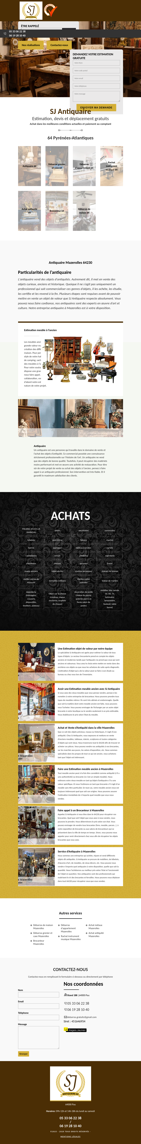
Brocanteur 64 (57, 210)
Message (38, 1036)
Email (38, 1004)
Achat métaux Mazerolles (95, 927)
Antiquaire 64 (29, 166)
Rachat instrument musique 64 (111, 166)
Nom (38, 993)
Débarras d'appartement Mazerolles (68, 928)
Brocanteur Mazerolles (38, 942)
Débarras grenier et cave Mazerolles (42, 935)
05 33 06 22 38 (17, 31)
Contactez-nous (59, 45)
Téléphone (38, 1015)
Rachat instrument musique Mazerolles (71, 938)
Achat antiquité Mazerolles (96, 935)
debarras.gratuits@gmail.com (80, 1017)
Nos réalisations (31, 45)
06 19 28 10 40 (17, 35)
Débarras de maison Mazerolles (43, 927)
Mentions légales (71, 1136)
